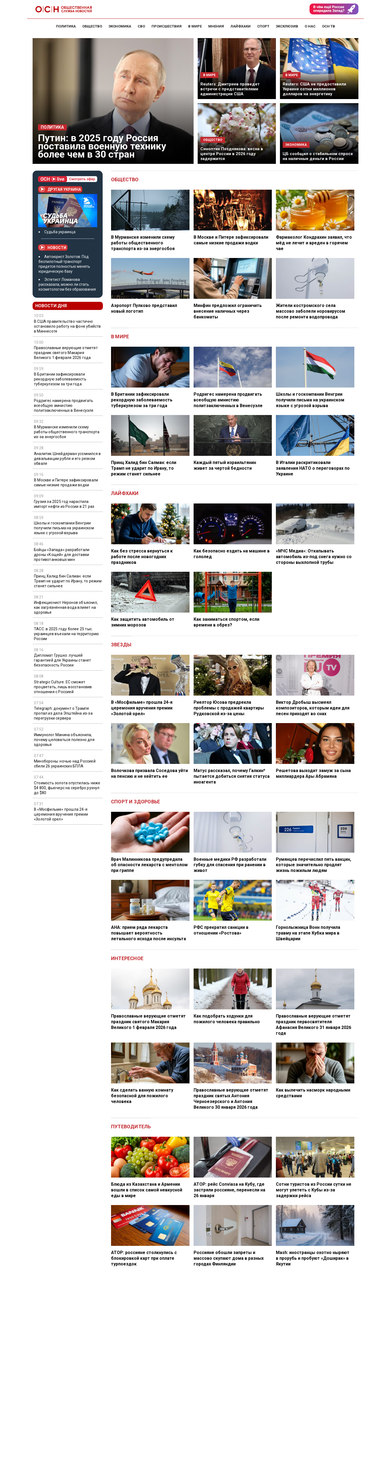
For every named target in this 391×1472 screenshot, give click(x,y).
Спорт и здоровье (135, 801)
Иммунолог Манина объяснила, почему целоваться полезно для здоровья (64, 740)
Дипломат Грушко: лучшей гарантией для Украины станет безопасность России (62, 660)
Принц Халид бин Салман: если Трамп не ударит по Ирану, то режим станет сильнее (68, 581)
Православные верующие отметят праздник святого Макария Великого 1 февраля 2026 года (66, 353)
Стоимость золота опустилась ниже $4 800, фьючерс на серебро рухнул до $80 (67, 788)
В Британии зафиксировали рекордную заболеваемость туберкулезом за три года (60, 379)
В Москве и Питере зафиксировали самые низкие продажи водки (66, 482)
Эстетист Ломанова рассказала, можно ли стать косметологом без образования (67, 284)
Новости (52, 247)
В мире (120, 336)
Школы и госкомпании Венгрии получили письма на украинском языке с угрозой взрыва (64, 528)
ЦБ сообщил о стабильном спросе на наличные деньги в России (318, 156)
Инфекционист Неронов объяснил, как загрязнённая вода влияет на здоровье (66, 607)
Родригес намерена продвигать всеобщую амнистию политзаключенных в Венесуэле (64, 405)
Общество (125, 179)
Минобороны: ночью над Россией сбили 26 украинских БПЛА (65, 763)
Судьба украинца (59, 232)
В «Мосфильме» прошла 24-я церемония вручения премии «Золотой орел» (61, 814)
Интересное (127, 958)
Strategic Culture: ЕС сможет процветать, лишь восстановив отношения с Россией (63, 687)
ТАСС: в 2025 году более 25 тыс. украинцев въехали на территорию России (66, 634)
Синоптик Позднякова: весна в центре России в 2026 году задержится (231, 153)
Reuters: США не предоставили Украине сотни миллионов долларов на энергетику (314, 89)
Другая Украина (60, 189)
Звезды (121, 644)
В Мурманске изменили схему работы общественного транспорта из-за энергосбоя (66, 432)
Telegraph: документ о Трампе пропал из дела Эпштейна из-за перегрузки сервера (63, 713)
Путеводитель (131, 1126)
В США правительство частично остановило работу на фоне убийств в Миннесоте (67, 326)
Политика (52, 127)
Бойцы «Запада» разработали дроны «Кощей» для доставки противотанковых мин (61, 555)
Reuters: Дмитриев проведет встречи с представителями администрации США (230, 89)
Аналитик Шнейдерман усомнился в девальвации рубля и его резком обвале (67, 458)
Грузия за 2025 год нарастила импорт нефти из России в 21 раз (64, 504)
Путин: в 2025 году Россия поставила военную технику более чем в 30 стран (102, 146)
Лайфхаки (125, 493)
